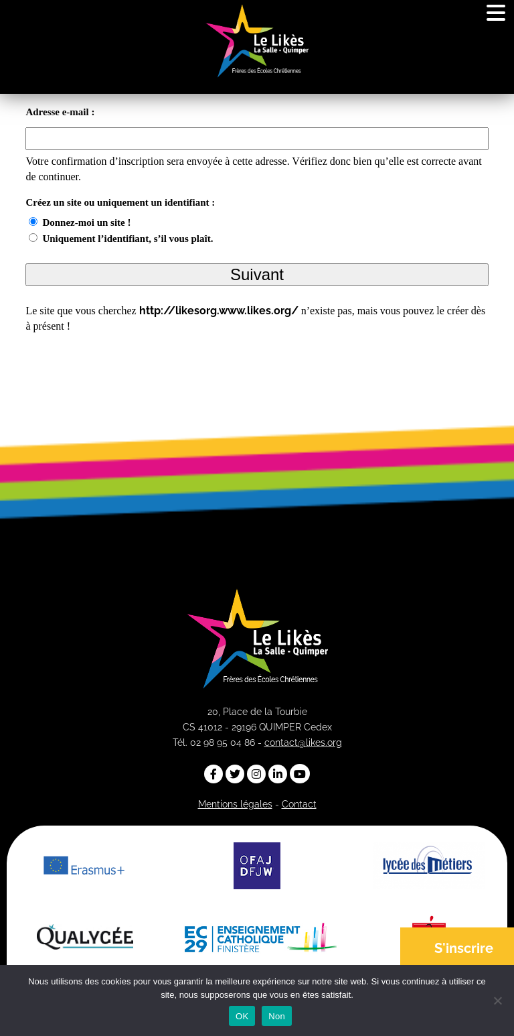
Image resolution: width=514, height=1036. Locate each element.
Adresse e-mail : (59, 112)
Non (276, 1016)
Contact (299, 804)
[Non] (497, 1000)
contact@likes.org (303, 742)
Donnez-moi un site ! (86, 222)
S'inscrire (463, 948)
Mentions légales (235, 804)
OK (242, 1016)
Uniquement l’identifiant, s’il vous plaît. (127, 238)
